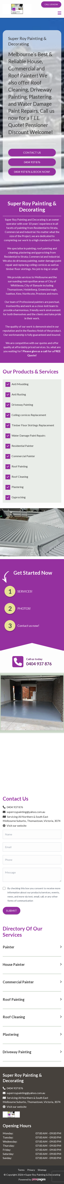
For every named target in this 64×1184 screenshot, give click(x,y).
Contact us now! (28, 625)
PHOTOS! (24, 608)
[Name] (32, 834)
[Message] (32, 875)
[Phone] (32, 859)
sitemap (42, 1169)
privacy (31, 1169)
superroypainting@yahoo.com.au (24, 811)
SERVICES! (24, 591)
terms (21, 1169)
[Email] (32, 847)
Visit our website (14, 825)
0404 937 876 (39, 663)
